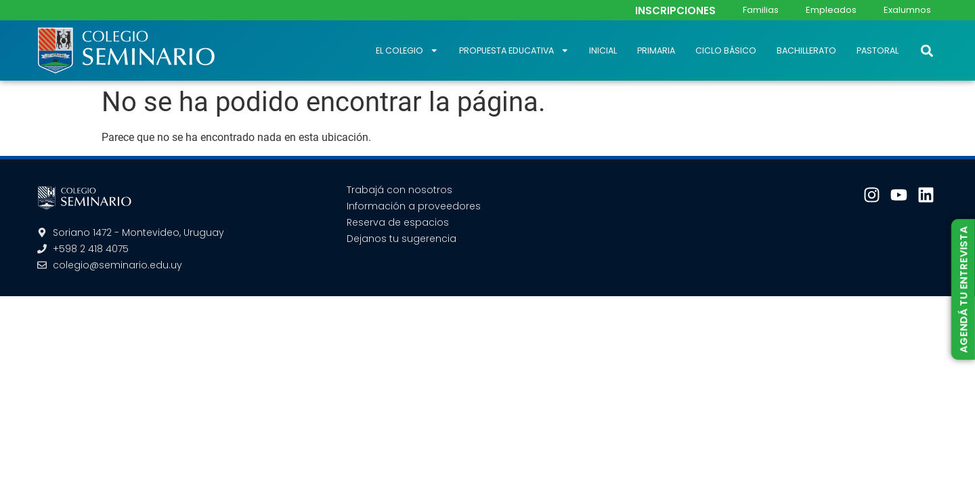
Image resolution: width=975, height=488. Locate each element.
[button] (926, 50)
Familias (761, 9)
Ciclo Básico (725, 50)
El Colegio (407, 50)
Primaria (656, 50)
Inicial (603, 50)
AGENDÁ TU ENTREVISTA (963, 289)
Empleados (831, 9)
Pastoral (877, 50)
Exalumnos (907, 9)
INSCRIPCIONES (675, 10)
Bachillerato (806, 50)
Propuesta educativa (514, 50)
